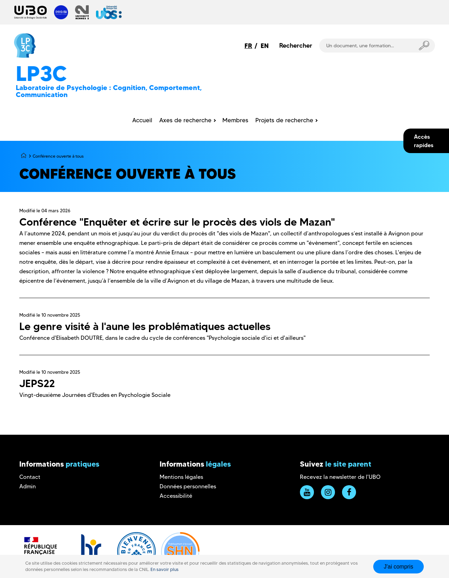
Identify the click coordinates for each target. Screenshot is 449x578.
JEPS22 (37, 383)
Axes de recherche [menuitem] (185, 120)
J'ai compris (398, 567)
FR (248, 46)
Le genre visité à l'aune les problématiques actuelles (144, 326)
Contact (29, 477)
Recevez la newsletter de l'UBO (340, 477)
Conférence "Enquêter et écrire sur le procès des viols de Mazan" (177, 221)
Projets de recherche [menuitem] (284, 120)
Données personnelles (188, 486)
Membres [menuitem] (235, 120)
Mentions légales (181, 477)
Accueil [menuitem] (142, 120)
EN (265, 46)
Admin (27, 486)
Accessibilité (176, 496)
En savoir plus (164, 569)
